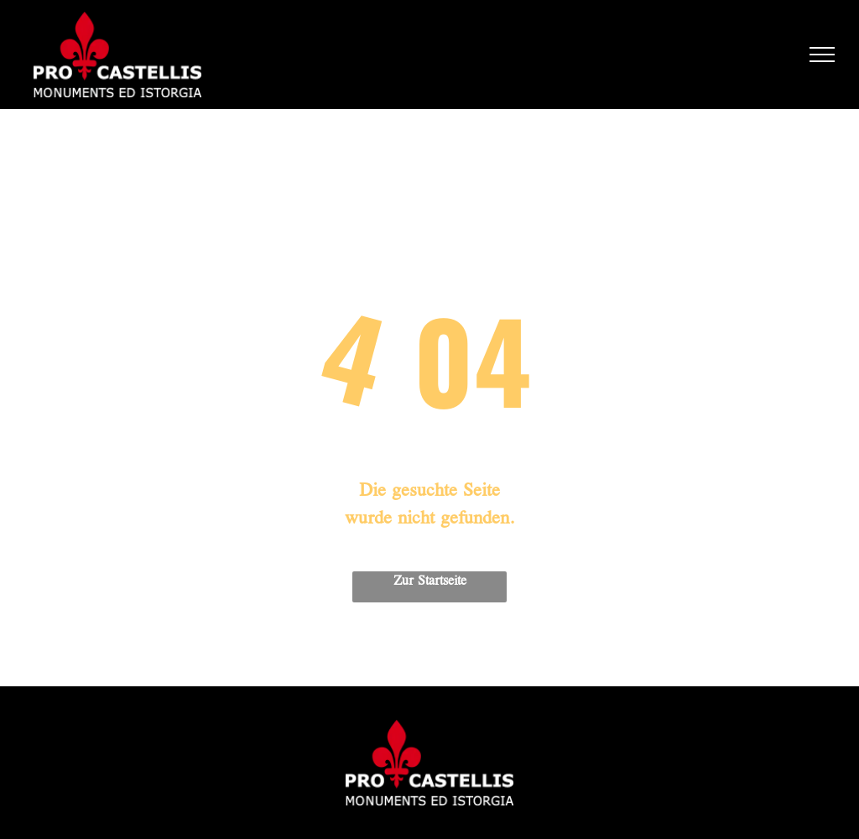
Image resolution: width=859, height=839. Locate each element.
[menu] (822, 54)
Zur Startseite (429, 581)
